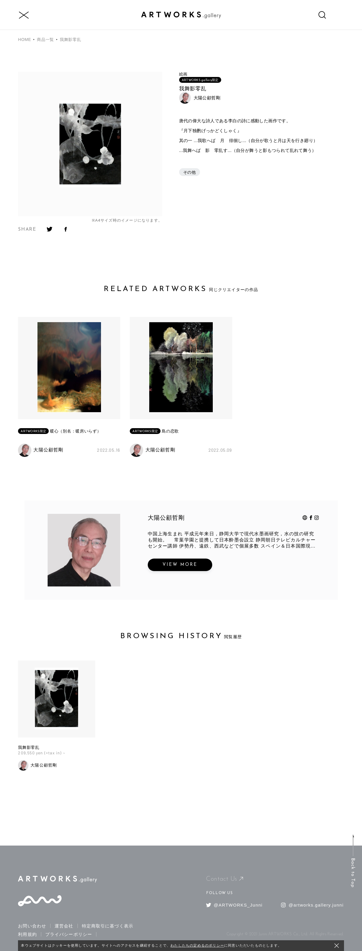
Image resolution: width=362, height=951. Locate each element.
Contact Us (224, 879)
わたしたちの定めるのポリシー (197, 945)
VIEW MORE (180, 565)
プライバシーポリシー (68, 934)
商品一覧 (45, 39)
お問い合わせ (32, 925)
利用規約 (27, 934)
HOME (24, 39)
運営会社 (64, 925)
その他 (189, 172)
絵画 (183, 74)
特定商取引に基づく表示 (107, 925)
